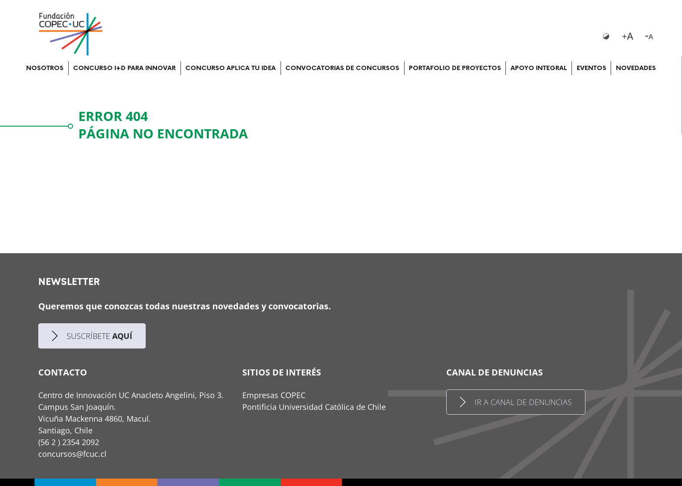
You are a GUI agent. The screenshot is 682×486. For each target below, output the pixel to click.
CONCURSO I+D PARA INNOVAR (124, 68)
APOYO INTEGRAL (539, 68)
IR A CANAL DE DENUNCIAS (516, 402)
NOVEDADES (636, 68)
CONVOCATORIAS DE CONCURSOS (342, 68)
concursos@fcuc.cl (72, 454)
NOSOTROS (45, 68)
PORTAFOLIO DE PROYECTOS (455, 68)
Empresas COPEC (273, 395)
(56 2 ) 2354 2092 (68, 442)
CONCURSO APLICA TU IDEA (230, 68)
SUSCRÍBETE (92, 336)
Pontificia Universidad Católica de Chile (314, 407)
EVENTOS (591, 68)
